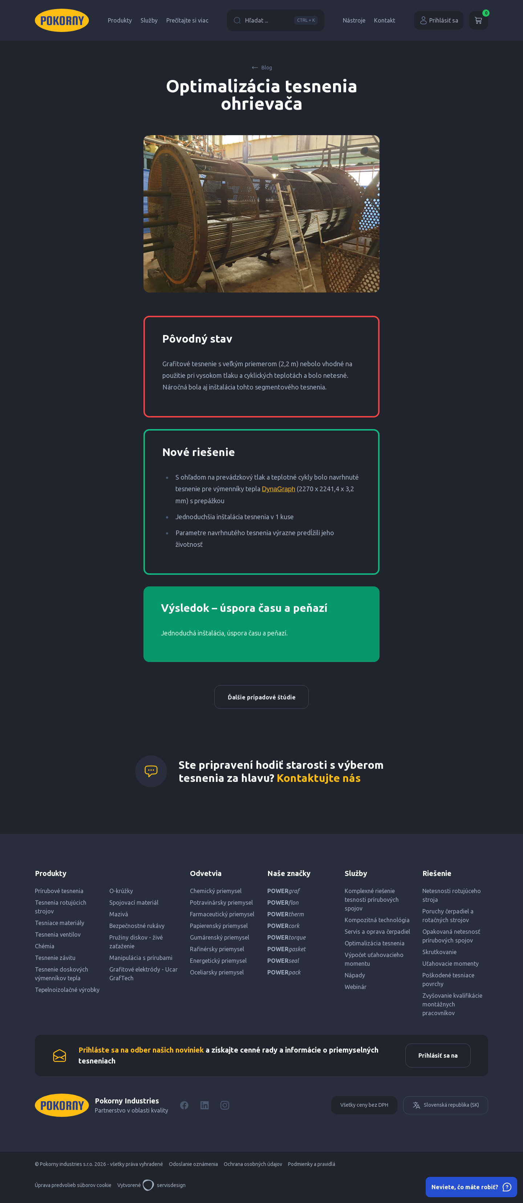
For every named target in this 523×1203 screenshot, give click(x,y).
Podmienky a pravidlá (311, 1167)
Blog (261, 67)
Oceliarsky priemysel (217, 974)
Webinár (355, 988)
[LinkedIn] (204, 1108)
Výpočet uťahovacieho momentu (374, 961)
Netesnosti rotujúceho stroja (451, 897)
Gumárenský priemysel (219, 939)
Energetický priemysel (218, 962)
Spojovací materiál (133, 904)
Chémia (44, 948)
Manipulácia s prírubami (141, 959)
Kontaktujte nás (319, 780)
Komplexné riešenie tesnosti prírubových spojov (372, 901)
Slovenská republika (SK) (445, 1108)
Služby (149, 20)
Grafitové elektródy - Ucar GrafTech (143, 975)
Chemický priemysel (216, 892)
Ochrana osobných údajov (253, 1167)
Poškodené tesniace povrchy (448, 981)
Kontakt (384, 20)
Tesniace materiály (59, 924)
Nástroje (354, 20)
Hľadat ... (276, 20)
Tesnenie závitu (55, 959)
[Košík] (478, 20)
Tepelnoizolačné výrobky (67, 991)
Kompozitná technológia (377, 922)
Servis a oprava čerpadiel (377, 933)
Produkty (120, 20)
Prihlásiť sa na (436, 1058)
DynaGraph (278, 489)
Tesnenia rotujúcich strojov (60, 908)
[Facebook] (184, 1108)
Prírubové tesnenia (59, 892)
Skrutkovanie (439, 953)
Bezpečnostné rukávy (137, 927)
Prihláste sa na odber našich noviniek (141, 1052)
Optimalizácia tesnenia (375, 945)
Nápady (355, 977)
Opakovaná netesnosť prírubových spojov (451, 937)
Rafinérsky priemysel (217, 951)
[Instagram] (224, 1108)
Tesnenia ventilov (58, 936)
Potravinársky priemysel (221, 904)
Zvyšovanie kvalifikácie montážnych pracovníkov (452, 1006)
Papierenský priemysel (219, 927)
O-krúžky (121, 892)
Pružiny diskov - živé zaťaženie (136, 943)
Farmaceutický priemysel (222, 916)
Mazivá (118, 916)
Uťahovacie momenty (450, 965)
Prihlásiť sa (438, 20)
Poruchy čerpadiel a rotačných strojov (448, 917)
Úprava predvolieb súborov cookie (73, 1188)
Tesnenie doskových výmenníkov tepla (61, 975)
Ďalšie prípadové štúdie (262, 698)
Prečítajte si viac (187, 20)
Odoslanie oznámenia (193, 1167)
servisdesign (164, 1188)
